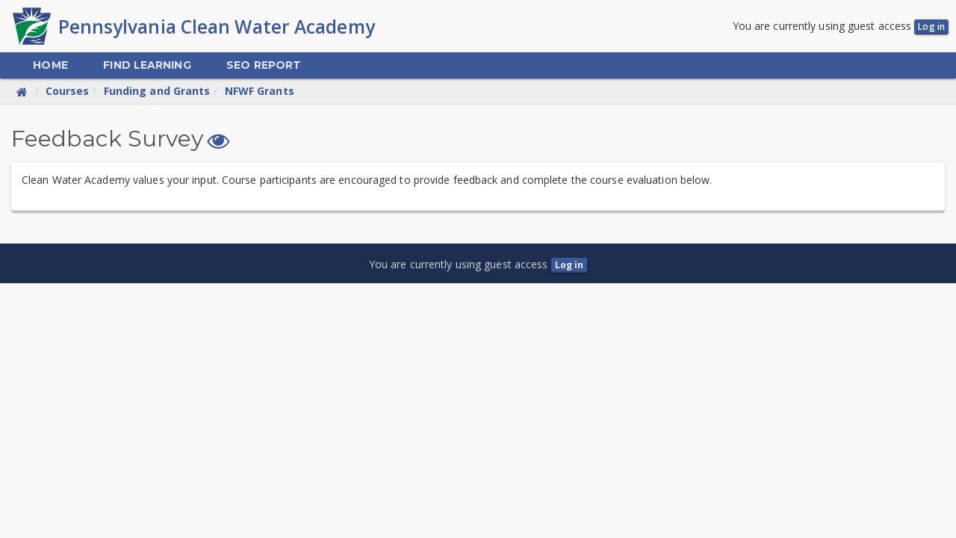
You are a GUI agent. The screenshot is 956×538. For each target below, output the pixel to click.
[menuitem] (50, 66)
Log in (931, 27)
